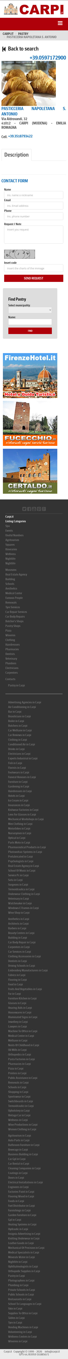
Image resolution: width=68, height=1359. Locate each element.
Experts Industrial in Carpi (23, 758)
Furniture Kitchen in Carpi (22, 998)
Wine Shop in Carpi (19, 912)
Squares (10, 544)
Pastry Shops (12, 626)
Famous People (14, 598)
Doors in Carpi (16, 1177)
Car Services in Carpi (19, 951)
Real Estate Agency (16, 574)
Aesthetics (11, 588)
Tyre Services (12, 607)
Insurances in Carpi (19, 805)
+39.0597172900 (48, 57)
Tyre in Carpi (15, 1322)
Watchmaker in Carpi (20, 903)
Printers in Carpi (17, 1073)
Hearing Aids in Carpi (20, 1007)
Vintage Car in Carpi (19, 1115)
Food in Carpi (15, 984)
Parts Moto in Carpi (19, 842)
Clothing (10, 640)
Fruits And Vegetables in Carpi (25, 989)
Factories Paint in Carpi (21, 1191)
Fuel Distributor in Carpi (21, 1205)
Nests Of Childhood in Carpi (23, 1045)
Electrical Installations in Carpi (25, 1182)
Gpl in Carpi (14, 1219)
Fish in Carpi (15, 763)
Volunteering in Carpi (20, 1332)
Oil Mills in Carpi (17, 1050)
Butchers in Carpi (17, 725)
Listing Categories (15, 521)
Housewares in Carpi (19, 1012)
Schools (9, 584)
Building (10, 579)
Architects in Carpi (18, 923)
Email (7, 200)
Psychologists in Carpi (20, 861)
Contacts (10, 679)
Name (7, 189)
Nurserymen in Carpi (19, 833)
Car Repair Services (16, 612)
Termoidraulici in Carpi (21, 1106)
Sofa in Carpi (15, 880)
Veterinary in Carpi (18, 898)
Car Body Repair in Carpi (22, 942)
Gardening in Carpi (18, 786)
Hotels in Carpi (16, 796)
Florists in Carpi (17, 767)
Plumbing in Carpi (18, 1285)
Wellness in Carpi (18, 1120)
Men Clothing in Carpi (20, 824)
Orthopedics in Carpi (19, 1054)
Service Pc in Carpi (18, 875)
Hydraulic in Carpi (18, 1229)
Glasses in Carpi (17, 1003)
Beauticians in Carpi (19, 716)
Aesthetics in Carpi (18, 919)
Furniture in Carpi (18, 782)
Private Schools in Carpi (21, 1290)
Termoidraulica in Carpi (21, 889)
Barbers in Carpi (17, 928)
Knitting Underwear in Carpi (24, 1238)
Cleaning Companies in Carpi (24, 1168)
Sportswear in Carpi (19, 1096)
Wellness (10, 554)
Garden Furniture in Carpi (22, 1215)
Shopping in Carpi (18, 1092)
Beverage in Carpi (18, 1149)
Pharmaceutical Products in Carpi (27, 847)
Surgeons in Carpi (18, 884)
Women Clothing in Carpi (22, 1129)
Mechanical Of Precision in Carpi (26, 1248)
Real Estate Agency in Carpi (23, 866)
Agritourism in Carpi (19, 1135)
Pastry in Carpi (16, 685)
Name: (12, 317)
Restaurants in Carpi (19, 1299)
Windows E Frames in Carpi (23, 908)
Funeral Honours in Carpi (22, 777)
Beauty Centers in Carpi (21, 933)
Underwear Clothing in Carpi (24, 894)
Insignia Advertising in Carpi (24, 1233)
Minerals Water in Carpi (21, 1257)
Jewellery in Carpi (18, 1022)
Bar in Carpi (14, 711)
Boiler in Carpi (16, 721)
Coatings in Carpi (18, 1173)
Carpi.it (8, 34)
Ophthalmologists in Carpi (23, 1266)
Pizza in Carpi (15, 1068)
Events (9, 530)
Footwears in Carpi (18, 772)
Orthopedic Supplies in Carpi (24, 1271)
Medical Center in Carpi (21, 1036)
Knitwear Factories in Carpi (23, 810)
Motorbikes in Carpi (19, 828)
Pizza (8, 630)
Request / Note (12, 224)
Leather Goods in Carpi (21, 1243)
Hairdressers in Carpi (20, 791)
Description (16, 154)
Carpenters (11, 672)
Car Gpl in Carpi (17, 1159)
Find (30, 330)
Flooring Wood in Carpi (21, 1196)
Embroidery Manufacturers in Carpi (28, 970)
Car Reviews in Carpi (19, 735)
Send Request (33, 278)
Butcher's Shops (14, 621)
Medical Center (13, 593)
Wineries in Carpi (17, 1341)
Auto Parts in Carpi (19, 1140)
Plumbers (10, 663)
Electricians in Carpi (19, 753)
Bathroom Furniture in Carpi (24, 1145)
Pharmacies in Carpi (19, 1064)
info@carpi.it (52, 1351)
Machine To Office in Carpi (22, 1031)
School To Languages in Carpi (24, 1304)
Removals (11, 602)
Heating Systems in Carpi (22, 1224)
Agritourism (12, 540)
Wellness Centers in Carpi (22, 1336)
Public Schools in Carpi (21, 1294)
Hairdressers (12, 644)
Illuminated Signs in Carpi (22, 1017)
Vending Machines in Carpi (23, 1327)
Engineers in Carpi (18, 1187)
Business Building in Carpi (23, 1154)
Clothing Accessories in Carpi (24, 956)
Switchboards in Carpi (20, 1101)
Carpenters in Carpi (19, 947)
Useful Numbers (14, 535)
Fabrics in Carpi (16, 975)
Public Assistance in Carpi (22, 1078)
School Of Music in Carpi (21, 870)
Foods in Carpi (16, 1201)
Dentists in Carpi (17, 961)
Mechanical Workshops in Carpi (26, 819)
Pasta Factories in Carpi (21, 1059)
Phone (7, 210)
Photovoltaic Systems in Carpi (25, 852)
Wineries (10, 635)
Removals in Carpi (18, 1082)
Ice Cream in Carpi (18, 800)
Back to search (20, 48)
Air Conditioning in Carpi (22, 707)
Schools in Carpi (17, 1087)
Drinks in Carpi (16, 749)
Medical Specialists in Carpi (23, 1252)
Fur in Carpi (14, 993)
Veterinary (11, 658)
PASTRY (23, 34)
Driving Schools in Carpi (21, 965)
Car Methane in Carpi (20, 730)
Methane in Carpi (17, 1040)
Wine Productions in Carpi (23, 1124)
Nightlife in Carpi (17, 1262)
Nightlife (10, 558)
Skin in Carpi (15, 1308)
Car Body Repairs (15, 616)
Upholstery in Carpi (19, 1110)
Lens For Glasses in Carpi (22, 814)
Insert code (10, 262)
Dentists (10, 654)
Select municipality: (19, 305)
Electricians (11, 668)
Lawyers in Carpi (17, 1026)
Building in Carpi (17, 937)
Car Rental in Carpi (18, 1163)
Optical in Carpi (16, 838)
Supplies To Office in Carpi (23, 1313)
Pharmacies (12, 649)
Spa (7, 526)
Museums (11, 570)
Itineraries (11, 549)
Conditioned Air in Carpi (21, 744)
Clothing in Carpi (17, 739)
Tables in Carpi (16, 1318)
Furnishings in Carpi (19, 1210)
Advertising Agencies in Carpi (24, 702)
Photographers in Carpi (21, 1280)
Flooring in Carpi (17, 979)
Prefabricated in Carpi (20, 856)
